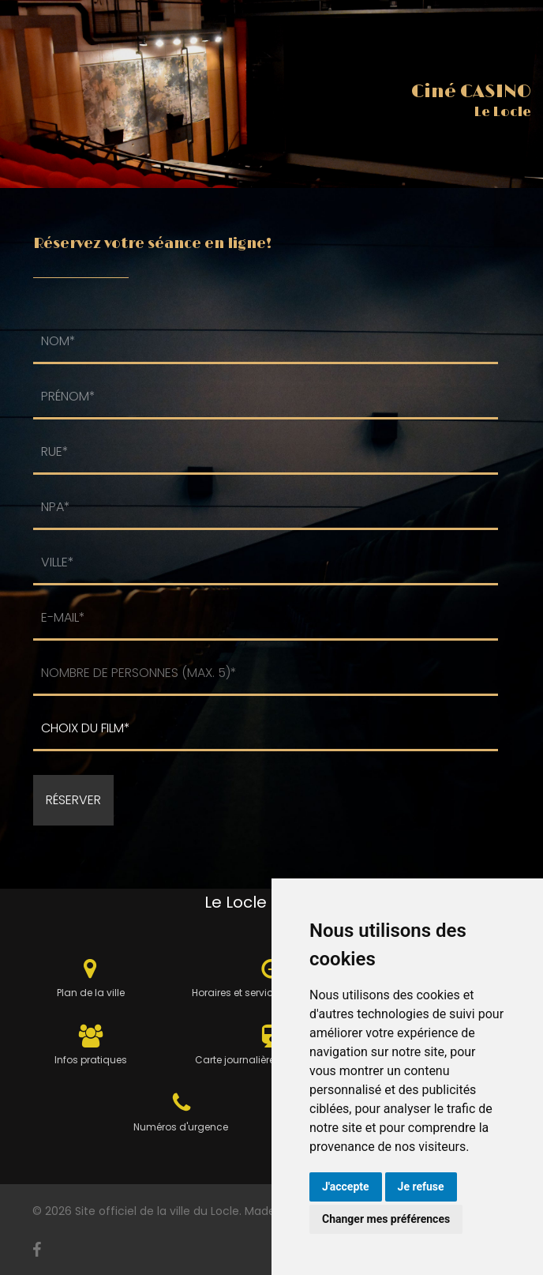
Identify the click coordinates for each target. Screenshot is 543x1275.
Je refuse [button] (421, 1186)
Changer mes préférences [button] (386, 1219)
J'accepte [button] (345, 1186)
